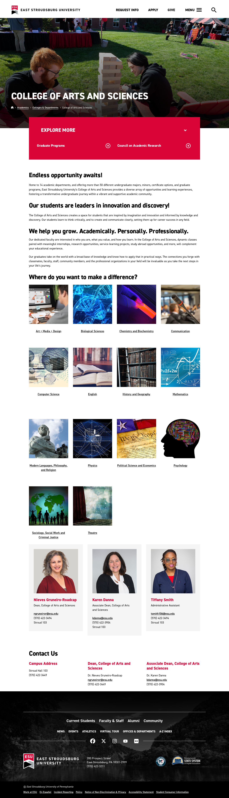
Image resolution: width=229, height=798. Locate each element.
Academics (23, 107)
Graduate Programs (73, 145)
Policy (79, 792)
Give (171, 10)
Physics (92, 465)
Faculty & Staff (111, 720)
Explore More (58, 130)
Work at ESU (30, 792)
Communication (180, 331)
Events (73, 731)
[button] (193, 10)
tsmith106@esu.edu (163, 613)
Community (153, 720)
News (61, 731)
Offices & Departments (139, 731)
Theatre (92, 533)
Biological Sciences (92, 331)
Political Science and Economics (136, 465)
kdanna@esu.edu (102, 618)
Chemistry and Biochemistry (136, 331)
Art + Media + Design (48, 331)
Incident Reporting (63, 792)
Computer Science (48, 394)
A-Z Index (165, 731)
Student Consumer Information (172, 792)
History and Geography (136, 394)
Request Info (127, 10)
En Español (45, 792)
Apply (153, 10)
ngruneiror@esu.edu (46, 613)
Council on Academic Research (154, 145)
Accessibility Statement (141, 792)
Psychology (180, 465)
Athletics (89, 731)
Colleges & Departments (45, 107)
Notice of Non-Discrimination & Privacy (105, 792)
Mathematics (180, 394)
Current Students (80, 720)
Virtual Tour (109, 731)
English (92, 394)
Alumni (134, 720)
